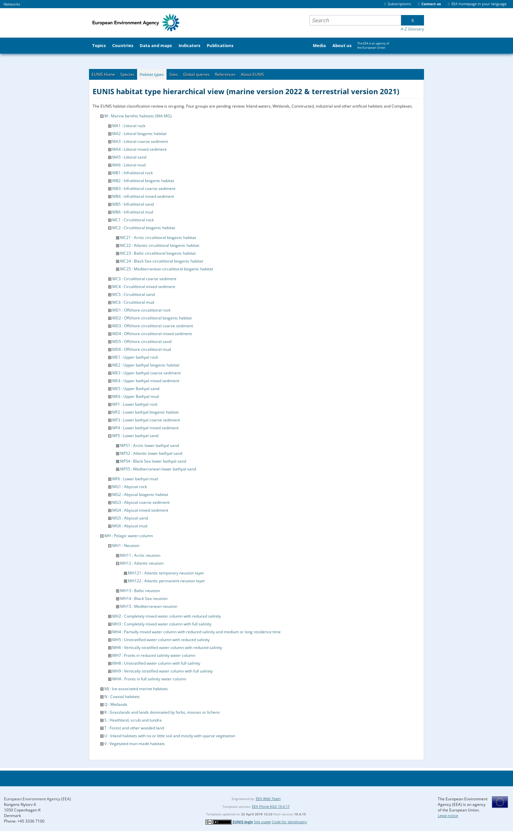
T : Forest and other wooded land (134, 728)
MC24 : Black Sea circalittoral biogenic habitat (161, 261)
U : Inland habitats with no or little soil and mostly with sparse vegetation (169, 736)
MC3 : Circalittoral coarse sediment (144, 278)
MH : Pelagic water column (128, 535)
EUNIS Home (103, 74)
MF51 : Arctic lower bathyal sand (149, 445)
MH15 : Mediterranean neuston (148, 606)
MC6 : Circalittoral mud (133, 302)
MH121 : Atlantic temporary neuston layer (166, 573)
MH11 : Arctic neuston (140, 555)
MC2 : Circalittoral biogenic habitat (143, 227)
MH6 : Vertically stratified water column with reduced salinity (167, 647)
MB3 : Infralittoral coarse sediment (143, 188)
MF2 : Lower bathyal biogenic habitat (145, 412)
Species (127, 74)
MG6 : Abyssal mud (129, 526)
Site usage (262, 821)
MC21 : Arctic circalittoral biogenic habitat (158, 237)
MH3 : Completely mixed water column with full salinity (161, 624)
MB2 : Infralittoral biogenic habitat (143, 180)
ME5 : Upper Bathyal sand (135, 388)
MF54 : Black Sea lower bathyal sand (153, 461)
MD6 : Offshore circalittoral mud (141, 349)
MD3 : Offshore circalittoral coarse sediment (152, 326)
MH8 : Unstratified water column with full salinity (156, 663)
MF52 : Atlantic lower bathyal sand (151, 453)
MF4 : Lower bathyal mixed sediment (145, 428)
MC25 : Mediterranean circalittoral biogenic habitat (166, 269)
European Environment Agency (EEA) (37, 799)
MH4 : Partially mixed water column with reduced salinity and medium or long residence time (196, 632)
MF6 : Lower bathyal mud (135, 479)
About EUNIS (252, 74)
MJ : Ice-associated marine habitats (136, 688)
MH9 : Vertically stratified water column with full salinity (162, 671)
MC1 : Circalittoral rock (133, 220)
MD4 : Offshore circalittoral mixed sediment (152, 333)
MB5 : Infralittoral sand (133, 204)
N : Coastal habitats (122, 696)
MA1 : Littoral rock (128, 125)
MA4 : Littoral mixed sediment (139, 149)
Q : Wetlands (115, 704)
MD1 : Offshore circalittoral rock (141, 310)
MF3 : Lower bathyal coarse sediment (146, 420)
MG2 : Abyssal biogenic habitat (140, 494)
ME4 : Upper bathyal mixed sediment (145, 380)
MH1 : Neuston (125, 545)
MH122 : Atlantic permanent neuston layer (166, 581)
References (225, 74)
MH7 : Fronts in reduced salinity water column (153, 655)
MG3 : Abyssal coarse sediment (140, 502)
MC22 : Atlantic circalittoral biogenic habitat (159, 245)
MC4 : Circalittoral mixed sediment (143, 286)
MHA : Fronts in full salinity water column (149, 679)
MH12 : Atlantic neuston (142, 563)
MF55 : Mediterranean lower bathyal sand (158, 469)
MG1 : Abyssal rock (129, 486)
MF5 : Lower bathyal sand (135, 435)
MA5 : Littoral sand (129, 157)
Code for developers (289, 821)
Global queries (196, 74)
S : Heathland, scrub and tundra (133, 720)
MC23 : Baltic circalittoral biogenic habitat (158, 253)
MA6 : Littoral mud (129, 165)
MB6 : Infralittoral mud (132, 212)
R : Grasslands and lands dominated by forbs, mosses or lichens (162, 712)
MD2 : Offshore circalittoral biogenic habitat (152, 318)
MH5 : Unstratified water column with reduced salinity (161, 639)
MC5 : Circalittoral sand (133, 294)
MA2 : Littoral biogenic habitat (139, 133)
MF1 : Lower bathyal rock (134, 404)
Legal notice (448, 815)
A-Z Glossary (412, 29)
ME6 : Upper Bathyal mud (135, 396)
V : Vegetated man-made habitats (134, 743)
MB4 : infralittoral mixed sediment (143, 196)
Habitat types (152, 74)
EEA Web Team (268, 798)
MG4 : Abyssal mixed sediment (140, 510)
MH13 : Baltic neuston (140, 590)
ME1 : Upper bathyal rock (135, 357)
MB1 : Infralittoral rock (132, 173)
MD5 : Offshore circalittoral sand (141, 341)
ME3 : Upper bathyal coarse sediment (146, 373)
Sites (173, 74)
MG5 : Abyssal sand (130, 518)
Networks (12, 4)
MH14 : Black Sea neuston (144, 598)
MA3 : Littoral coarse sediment (140, 141)
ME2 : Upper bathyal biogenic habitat (145, 365)
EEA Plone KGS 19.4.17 (271, 806)
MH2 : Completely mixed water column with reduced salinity (166, 616)
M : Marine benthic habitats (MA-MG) (138, 116)
